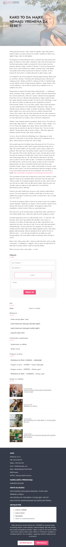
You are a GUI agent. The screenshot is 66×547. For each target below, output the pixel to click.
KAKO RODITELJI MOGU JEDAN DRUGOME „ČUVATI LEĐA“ (29, 491)
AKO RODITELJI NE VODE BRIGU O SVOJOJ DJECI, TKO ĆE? (29, 497)
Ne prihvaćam (26, 543)
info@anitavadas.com (20, 466)
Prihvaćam (42, 543)
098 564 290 (19, 463)
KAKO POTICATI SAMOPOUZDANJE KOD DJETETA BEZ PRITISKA (30, 501)
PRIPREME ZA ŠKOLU (17, 494)
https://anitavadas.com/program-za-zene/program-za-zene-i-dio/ (33, 173)
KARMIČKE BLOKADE (17, 483)
